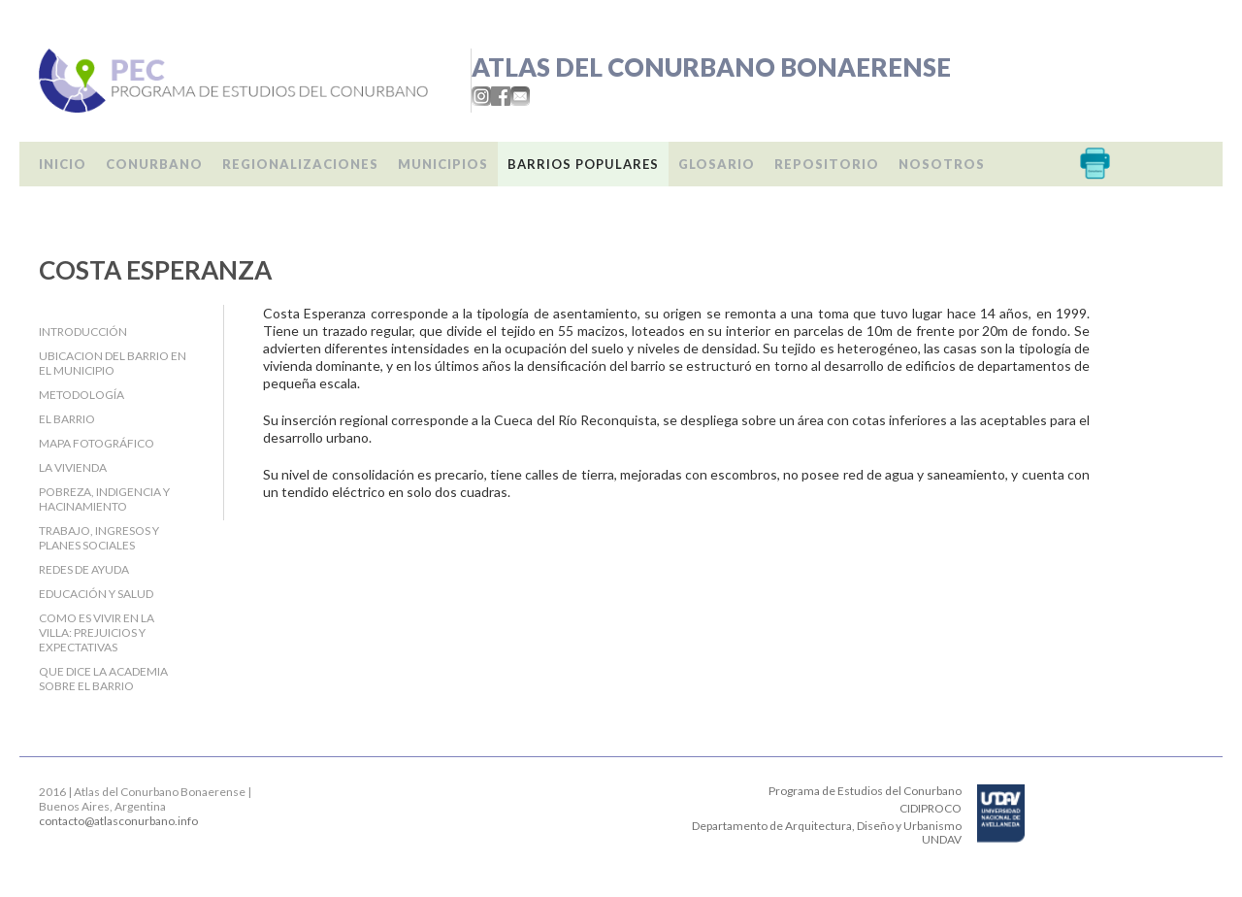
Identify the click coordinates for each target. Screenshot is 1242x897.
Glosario (716, 164)
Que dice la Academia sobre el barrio (103, 678)
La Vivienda (73, 467)
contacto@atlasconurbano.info (118, 821)
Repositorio (826, 164)
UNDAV (942, 839)
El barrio (67, 419)
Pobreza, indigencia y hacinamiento (104, 499)
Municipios (443, 164)
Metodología (81, 394)
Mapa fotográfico (96, 443)
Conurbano (154, 164)
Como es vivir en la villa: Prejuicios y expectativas (96, 632)
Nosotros (942, 164)
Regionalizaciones (300, 164)
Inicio (62, 164)
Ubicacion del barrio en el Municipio (112, 363)
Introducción (83, 331)
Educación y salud (96, 593)
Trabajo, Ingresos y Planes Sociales (99, 537)
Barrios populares (583, 164)
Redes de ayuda (84, 569)
